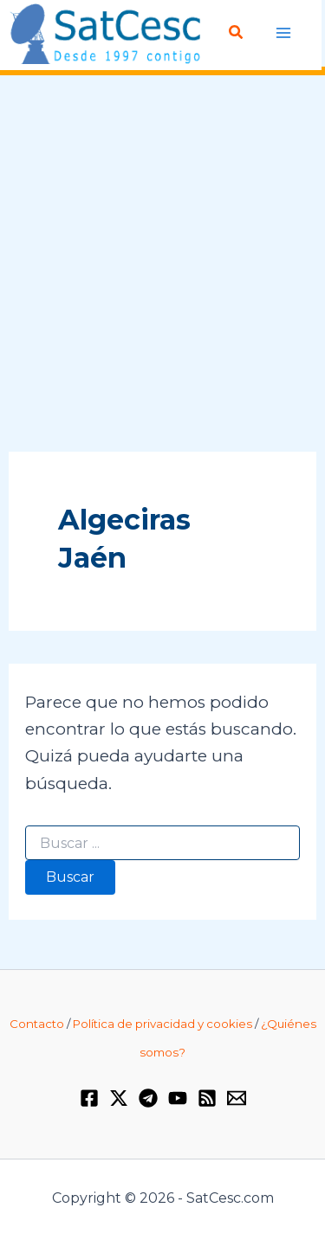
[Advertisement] (162, 264)
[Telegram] (148, 1098)
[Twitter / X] (118, 1098)
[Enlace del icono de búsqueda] (236, 33)
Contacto (37, 1024)
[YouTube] (177, 1098)
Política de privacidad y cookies (162, 1024)
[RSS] (207, 1098)
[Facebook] (89, 1098)
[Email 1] (236, 1098)
